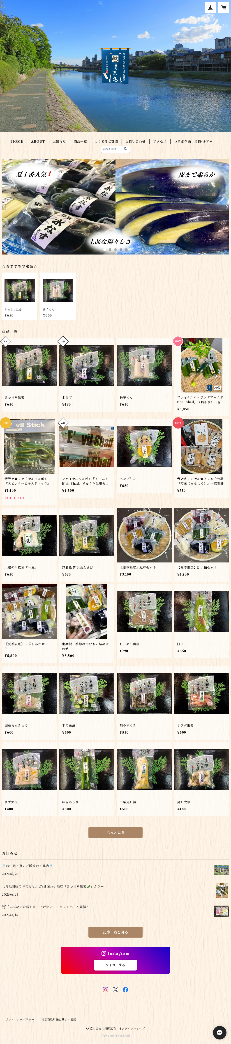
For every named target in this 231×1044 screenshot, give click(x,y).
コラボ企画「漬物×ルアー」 (195, 142)
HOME (17, 142)
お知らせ (59, 142)
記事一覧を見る (115, 932)
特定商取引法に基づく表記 (59, 1019)
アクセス (159, 142)
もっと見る (115, 832)
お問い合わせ (136, 142)
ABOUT (38, 142)
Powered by (115, 1035)
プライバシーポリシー (19, 1019)
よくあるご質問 (106, 142)
